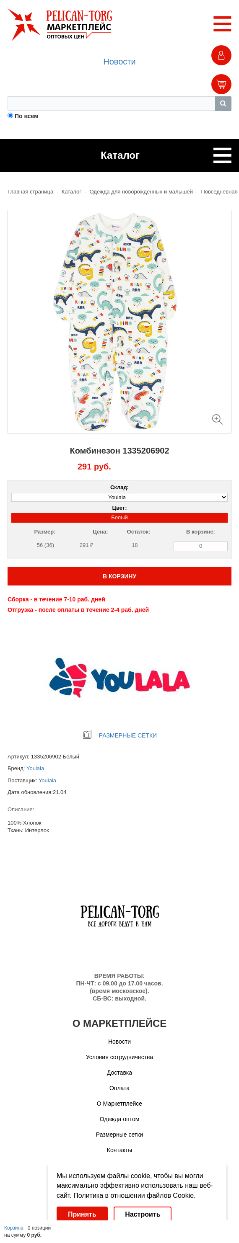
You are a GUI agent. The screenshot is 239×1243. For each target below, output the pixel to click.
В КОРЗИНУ (119, 576)
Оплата (119, 1088)
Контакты (119, 1150)
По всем (27, 116)
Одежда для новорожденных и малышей (141, 191)
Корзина (13, 1228)
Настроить (142, 1214)
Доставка (119, 1072)
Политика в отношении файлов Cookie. (134, 1195)
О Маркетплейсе (119, 1103)
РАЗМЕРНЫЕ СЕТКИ (119, 735)
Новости (119, 61)
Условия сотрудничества (119, 1057)
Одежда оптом (120, 1119)
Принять (82, 1214)
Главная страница (30, 191)
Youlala (35, 768)
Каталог (71, 191)
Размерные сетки (119, 1134)
